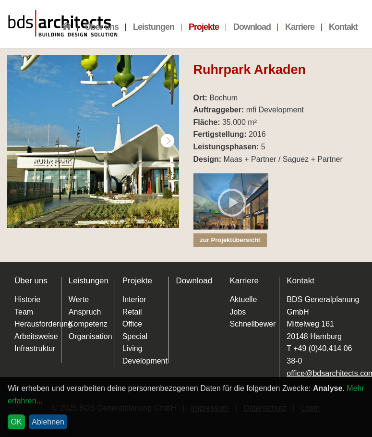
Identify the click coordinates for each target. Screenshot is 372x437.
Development (145, 361)
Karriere (299, 27)
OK (16, 422)
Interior (134, 299)
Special (134, 336)
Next (167, 140)
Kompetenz (88, 324)
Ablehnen (48, 422)
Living (132, 348)
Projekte (204, 27)
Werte (79, 299)
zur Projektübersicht (230, 239)
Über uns (102, 27)
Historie (27, 299)
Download (252, 27)
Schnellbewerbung (261, 324)
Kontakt (343, 27)
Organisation (90, 336)
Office (132, 324)
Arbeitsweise (36, 336)
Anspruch (85, 312)
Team (23, 312)
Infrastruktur (34, 348)
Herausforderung (43, 324)
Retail (132, 312)
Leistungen (153, 27)
